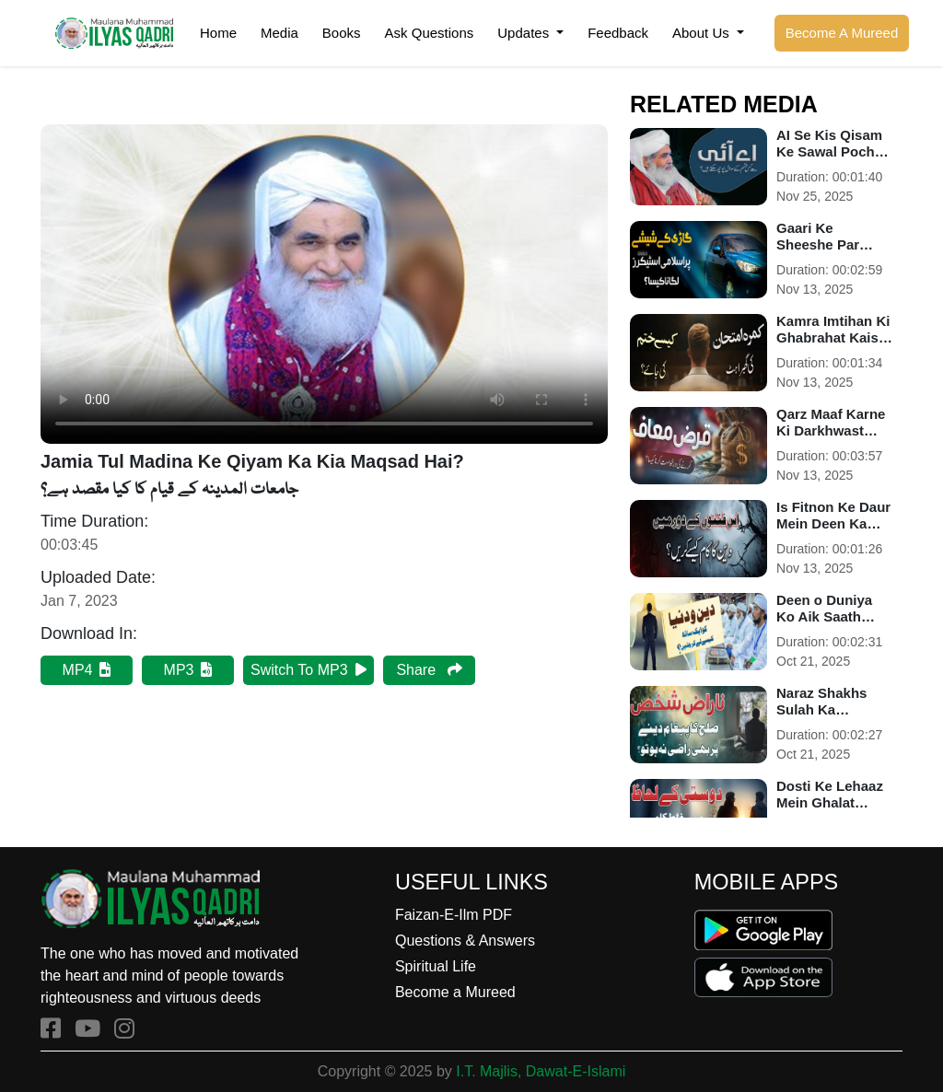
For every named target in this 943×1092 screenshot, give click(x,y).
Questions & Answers (465, 940)
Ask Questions (429, 33)
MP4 (87, 670)
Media (279, 33)
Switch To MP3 (308, 670)
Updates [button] (525, 33)
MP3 (188, 670)
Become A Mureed (842, 33)
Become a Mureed (455, 992)
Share (428, 670)
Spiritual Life (435, 966)
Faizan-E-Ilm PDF (453, 915)
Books (341, 33)
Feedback (618, 33)
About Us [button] (702, 33)
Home (218, 33)
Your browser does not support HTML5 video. (324, 284)
